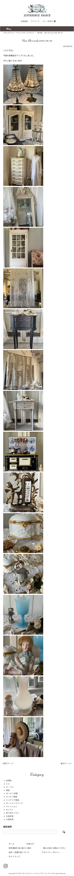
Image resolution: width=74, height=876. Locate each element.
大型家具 (9, 816)
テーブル (9, 787)
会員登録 (24, 21)
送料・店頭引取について (19, 852)
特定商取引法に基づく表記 (20, 848)
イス (8, 784)
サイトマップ (14, 856)
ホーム (11, 844)
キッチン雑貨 (11, 797)
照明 (8, 790)
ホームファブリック (14, 803)
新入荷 (39, 33)
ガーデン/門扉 (12, 793)
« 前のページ (7, 763)
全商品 (9, 780)
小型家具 (9, 819)
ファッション (11, 806)
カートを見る (48, 21)
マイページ (35, 21)
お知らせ (30, 844)
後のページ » (66, 763)
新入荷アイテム (12, 813)
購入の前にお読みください (54, 848)
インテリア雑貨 (12, 800)
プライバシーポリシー (50, 852)
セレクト (9, 810)
